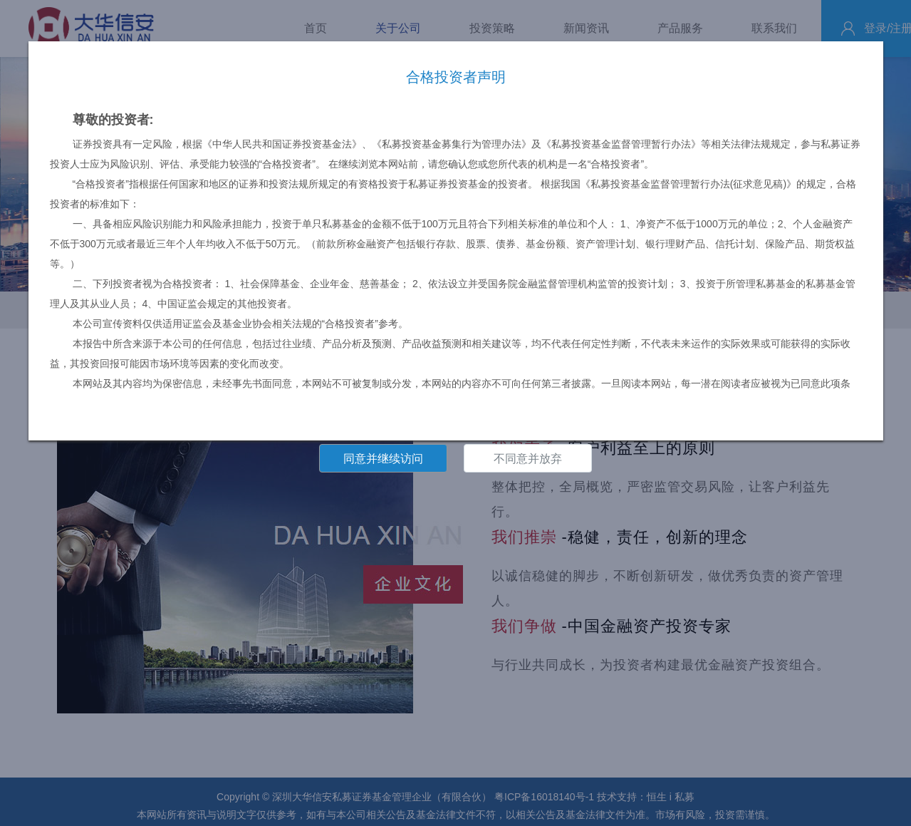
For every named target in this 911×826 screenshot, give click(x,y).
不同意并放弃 (528, 459)
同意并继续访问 (383, 459)
